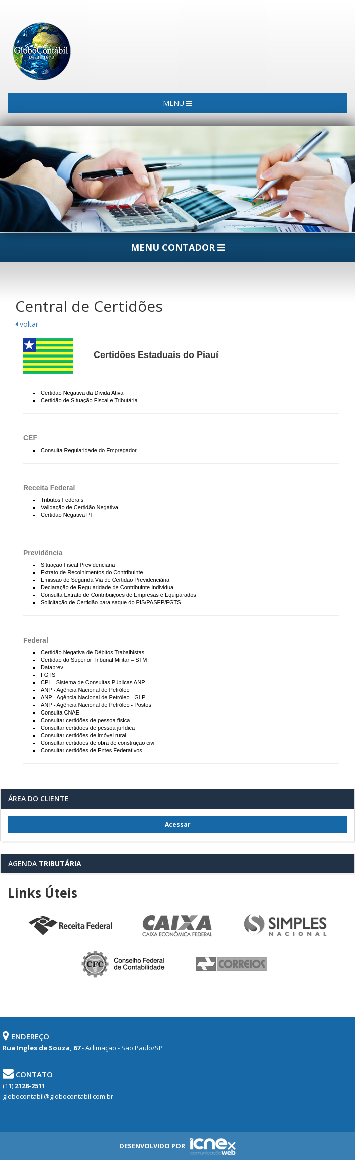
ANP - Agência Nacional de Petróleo (85, 690)
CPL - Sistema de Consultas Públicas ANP (93, 682)
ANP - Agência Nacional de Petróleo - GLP (93, 697)
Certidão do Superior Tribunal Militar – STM (94, 660)
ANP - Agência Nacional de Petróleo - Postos (96, 705)
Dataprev (52, 667)
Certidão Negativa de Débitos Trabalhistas (92, 652)
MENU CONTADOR (178, 247)
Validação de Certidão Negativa (79, 507)
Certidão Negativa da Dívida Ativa (82, 393)
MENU (177, 103)
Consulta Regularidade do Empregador (89, 450)
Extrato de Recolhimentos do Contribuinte (92, 572)
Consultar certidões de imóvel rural (83, 735)
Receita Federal (70, 925)
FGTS (48, 675)
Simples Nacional (285, 925)
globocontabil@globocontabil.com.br (58, 1096)
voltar (26, 324)
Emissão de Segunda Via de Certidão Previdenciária (105, 580)
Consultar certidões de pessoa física (85, 720)
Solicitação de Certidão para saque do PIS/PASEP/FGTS (111, 602)
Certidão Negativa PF (67, 515)
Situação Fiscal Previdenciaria (78, 565)
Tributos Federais (62, 500)
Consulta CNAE (60, 712)
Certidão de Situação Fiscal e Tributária (89, 400)
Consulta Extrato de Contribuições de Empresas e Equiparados (118, 595)
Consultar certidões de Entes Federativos (91, 750)
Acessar (178, 824)
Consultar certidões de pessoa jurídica (88, 728)
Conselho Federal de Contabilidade (123, 964)
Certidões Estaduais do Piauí (156, 355)
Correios (231, 964)
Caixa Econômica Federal (177, 925)
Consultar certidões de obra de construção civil (98, 743)
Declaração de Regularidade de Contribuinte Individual (108, 587)
